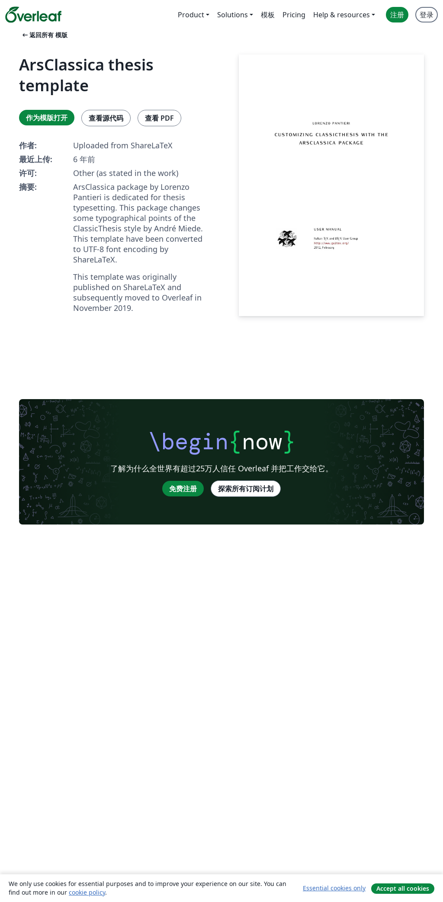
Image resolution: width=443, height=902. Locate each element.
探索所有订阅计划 (245, 488)
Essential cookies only (334, 888)
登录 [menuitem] (426, 14)
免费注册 (183, 488)
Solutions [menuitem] (232, 14)
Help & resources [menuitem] (341, 14)
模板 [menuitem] (268, 14)
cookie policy (87, 892)
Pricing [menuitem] (293, 14)
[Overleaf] (33, 14)
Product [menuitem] (191, 14)
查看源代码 (106, 118)
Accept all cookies (402, 888)
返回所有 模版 (44, 35)
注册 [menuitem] (397, 14)
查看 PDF (159, 118)
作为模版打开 (46, 117)
